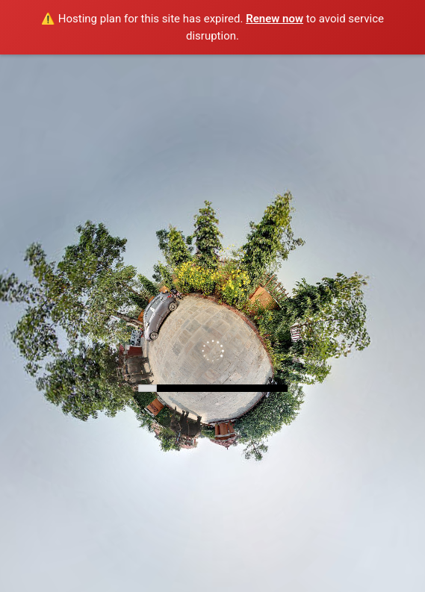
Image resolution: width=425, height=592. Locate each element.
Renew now (274, 18)
